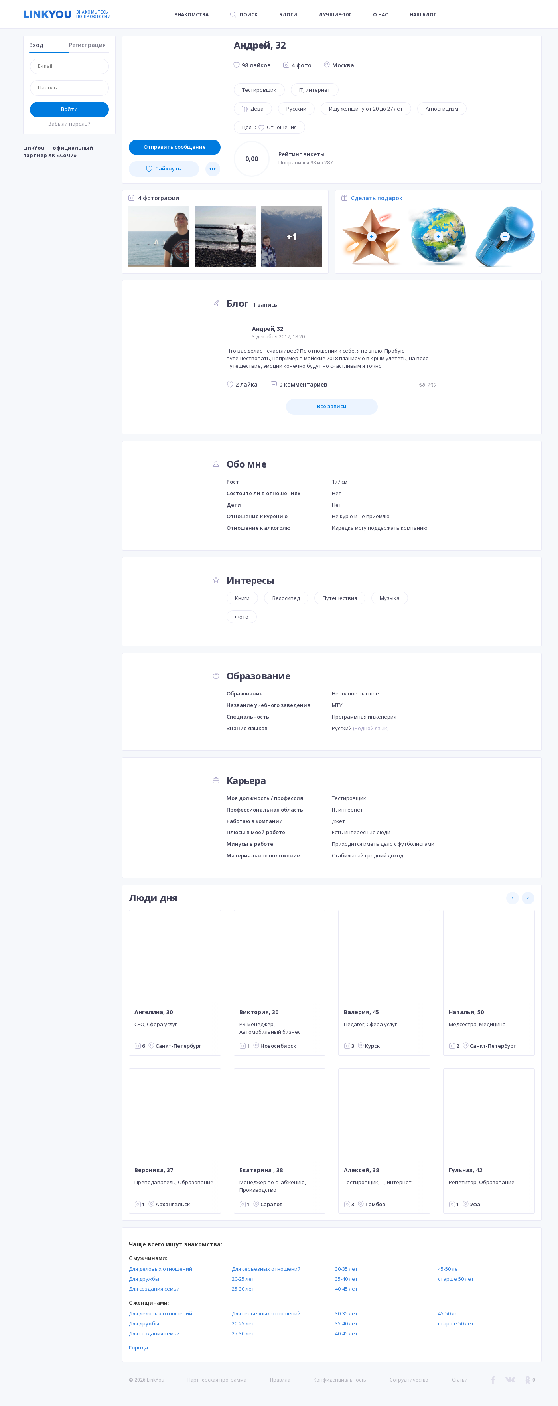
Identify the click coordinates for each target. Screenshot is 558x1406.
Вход (36, 45)
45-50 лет (449, 1268)
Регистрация (87, 45)
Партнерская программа (216, 1379)
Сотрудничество (409, 1380)
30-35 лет (346, 1268)
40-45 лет (346, 1288)
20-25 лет (243, 1278)
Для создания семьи (154, 1288)
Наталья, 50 (465, 1012)
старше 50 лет (456, 1278)
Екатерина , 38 (260, 1170)
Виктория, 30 (258, 1012)
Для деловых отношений (160, 1268)
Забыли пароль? (69, 123)
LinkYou (155, 1379)
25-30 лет (243, 1288)
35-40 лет (346, 1278)
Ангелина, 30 (153, 1012)
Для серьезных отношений (266, 1268)
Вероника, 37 (153, 1170)
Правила (280, 1379)
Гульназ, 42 (465, 1170)
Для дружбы (144, 1278)
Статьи (460, 1379)
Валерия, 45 (361, 1012)
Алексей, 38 (361, 1170)
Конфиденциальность (340, 1379)
